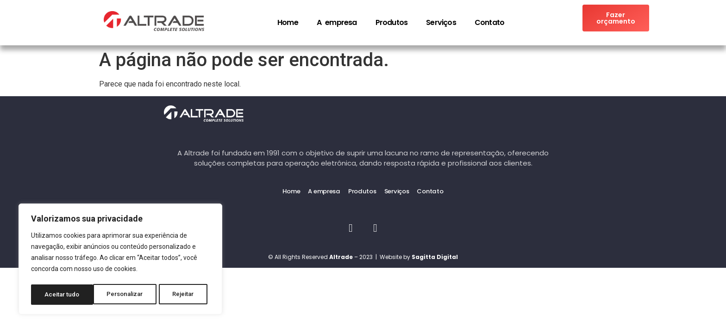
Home (287, 22)
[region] (120, 260)
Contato (489, 22)
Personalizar (63, 294)
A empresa (337, 22)
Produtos (392, 22)
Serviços (441, 22)
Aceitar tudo (179, 294)
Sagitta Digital (435, 256)
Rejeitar (122, 294)
